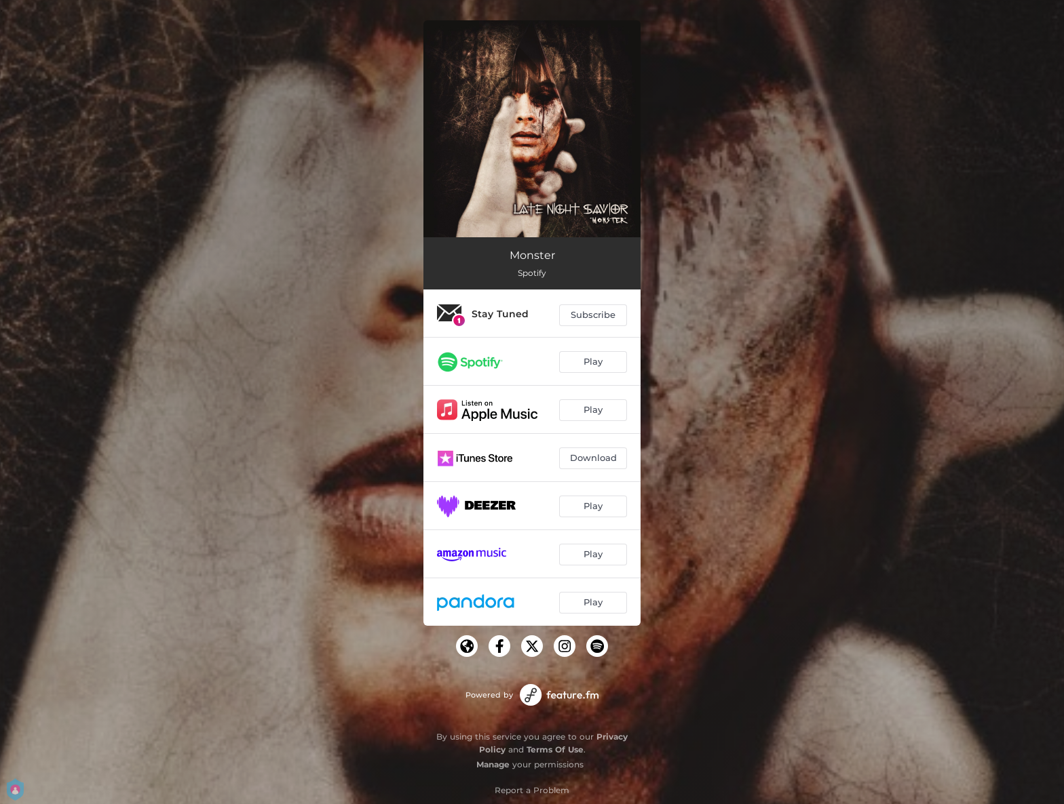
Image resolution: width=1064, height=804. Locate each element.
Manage (493, 764)
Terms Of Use (555, 749)
